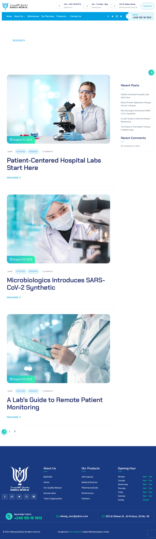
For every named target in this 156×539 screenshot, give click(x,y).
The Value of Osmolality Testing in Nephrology (135, 128)
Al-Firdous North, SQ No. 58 (128, 7)
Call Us (135, 15)
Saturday (121, 496)
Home (5, 40)
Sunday (121, 499)
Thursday (122, 488)
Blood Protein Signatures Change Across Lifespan (136, 104)
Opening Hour (96, 7)
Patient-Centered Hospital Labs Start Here (54, 164)
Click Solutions (75, 531)
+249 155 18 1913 (142, 17)
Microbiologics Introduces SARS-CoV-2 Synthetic (56, 286)
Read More (14, 177)
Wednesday (123, 484)
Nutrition (21, 151)
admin (9, 151)
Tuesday (121, 480)
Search (151, 72)
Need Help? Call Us (22, 514)
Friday (120, 492)
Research (33, 151)
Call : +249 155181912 (72, 4)
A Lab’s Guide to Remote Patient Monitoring (55, 406)
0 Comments (47, 151)
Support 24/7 (68, 7)
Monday (121, 476)
